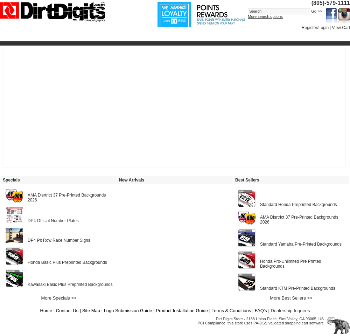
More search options (265, 16)
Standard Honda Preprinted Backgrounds (298, 204)
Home (46, 310)
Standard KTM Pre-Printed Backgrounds (297, 288)
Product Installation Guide (182, 310)
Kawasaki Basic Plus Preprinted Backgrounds (70, 284)
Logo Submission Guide (128, 310)
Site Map (91, 310)
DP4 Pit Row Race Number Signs (59, 240)
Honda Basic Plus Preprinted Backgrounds (67, 262)
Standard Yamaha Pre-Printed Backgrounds (301, 244)
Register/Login (315, 27)
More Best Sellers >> (291, 298)
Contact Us (67, 310)
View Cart (341, 27)
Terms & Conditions (231, 310)
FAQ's (261, 310)
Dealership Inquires (290, 310)
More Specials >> (58, 298)
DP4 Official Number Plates (53, 220)
